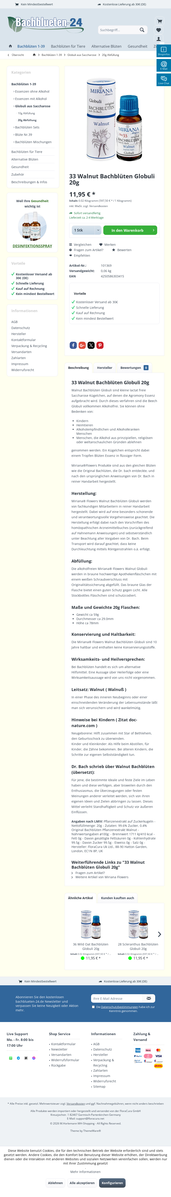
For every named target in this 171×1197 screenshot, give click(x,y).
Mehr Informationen (85, 1172)
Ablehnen (55, 1183)
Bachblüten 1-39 (23, 84)
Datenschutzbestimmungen (119, 1007)
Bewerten (122, 250)
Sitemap (99, 1086)
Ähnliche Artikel (80, 898)
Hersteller (18, 334)
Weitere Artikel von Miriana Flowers (99, 877)
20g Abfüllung (27, 120)
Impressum (19, 364)
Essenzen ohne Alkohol (31, 91)
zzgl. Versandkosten (95, 206)
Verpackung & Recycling (29, 346)
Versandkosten (76, 1104)
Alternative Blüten (24, 159)
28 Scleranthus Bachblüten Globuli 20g (138, 946)
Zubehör (17, 174)
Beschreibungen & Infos (29, 182)
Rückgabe (58, 1065)
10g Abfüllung (26, 113)
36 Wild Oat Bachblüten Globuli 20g (90, 946)
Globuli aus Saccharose (32, 106)
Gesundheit (20, 167)
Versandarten (21, 352)
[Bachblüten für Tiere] (68, 46)
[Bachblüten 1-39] (31, 46)
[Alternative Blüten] (106, 46)
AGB (14, 322)
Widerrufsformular (65, 1060)
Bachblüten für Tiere (26, 152)
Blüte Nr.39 (23, 134)
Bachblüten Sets (26, 127)
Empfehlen (79, 255)
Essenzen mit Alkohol (30, 99)
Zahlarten (18, 358)
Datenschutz (20, 328)
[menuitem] (159, 20)
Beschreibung (78, 368)
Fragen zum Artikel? (86, 250)
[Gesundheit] (138, 46)
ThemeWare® (92, 1131)
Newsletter (59, 1049)
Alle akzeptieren (82, 1183)
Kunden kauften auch (117, 898)
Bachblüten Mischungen (33, 142)
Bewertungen (134, 367)
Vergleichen (80, 244)
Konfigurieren (112, 1183)
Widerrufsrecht (22, 370)
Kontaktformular (23, 340)
